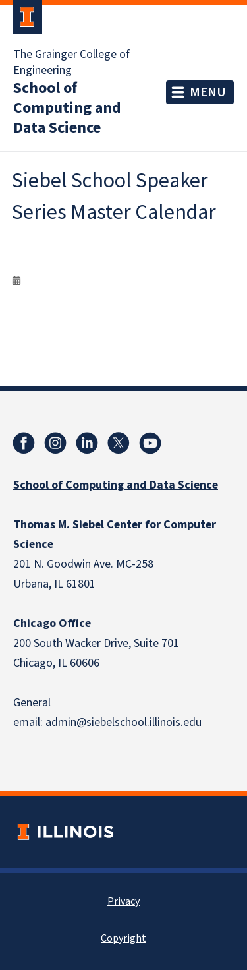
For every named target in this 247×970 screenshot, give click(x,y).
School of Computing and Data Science (67, 108)
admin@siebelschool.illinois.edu (123, 722)
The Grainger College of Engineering (71, 62)
